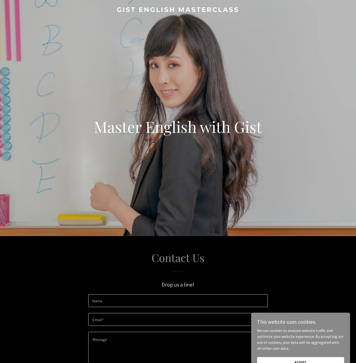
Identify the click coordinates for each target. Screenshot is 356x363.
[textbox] (177, 300)
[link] (178, 10)
